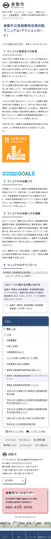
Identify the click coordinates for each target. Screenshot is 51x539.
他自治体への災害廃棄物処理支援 (21, 424)
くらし (30, 12)
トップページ (19, 12)
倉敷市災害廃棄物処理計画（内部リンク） (24, 370)
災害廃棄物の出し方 (15, 352)
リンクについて (26, 445)
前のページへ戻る (16, 431)
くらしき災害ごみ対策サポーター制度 (22, 358)
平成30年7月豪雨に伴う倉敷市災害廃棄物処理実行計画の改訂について (27, 401)
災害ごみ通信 (12, 346)
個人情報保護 (39, 440)
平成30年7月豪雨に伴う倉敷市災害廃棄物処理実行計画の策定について (27, 410)
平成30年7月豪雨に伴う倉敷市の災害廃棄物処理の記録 (27, 392)
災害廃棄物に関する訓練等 (18, 364)
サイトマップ (11, 440)
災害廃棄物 (13, 15)
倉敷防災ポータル (44, 537)
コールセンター (32, 537)
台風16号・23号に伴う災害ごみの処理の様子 (26, 418)
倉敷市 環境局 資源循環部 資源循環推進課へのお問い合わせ (26, 306)
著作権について (10, 445)
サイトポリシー (25, 440)
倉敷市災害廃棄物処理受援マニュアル (23, 385)
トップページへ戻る (38, 431)
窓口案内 (9, 480)
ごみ (4, 15)
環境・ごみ (11, 329)
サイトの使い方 (41, 445)
